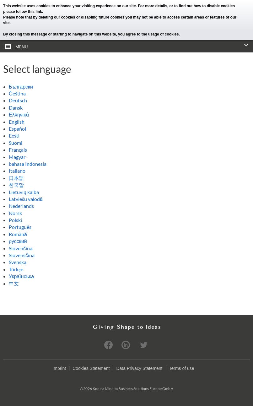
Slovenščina (22, 255)
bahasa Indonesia (27, 164)
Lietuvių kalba (24, 192)
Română (18, 234)
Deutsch (18, 100)
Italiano (17, 171)
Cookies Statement (91, 368)
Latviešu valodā (26, 199)
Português (20, 227)
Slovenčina (20, 248)
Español (17, 129)
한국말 (16, 185)
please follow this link (22, 11)
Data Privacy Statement (139, 368)
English (16, 122)
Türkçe (16, 269)
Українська (21, 276)
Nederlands (21, 206)
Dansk (16, 108)
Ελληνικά (19, 114)
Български (21, 86)
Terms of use (181, 368)
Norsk (15, 213)
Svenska (17, 262)
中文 (14, 283)
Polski (15, 220)
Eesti (14, 135)
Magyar (17, 157)
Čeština (17, 93)
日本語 (16, 178)
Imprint (59, 368)
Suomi (15, 143)
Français (18, 150)
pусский (18, 241)
